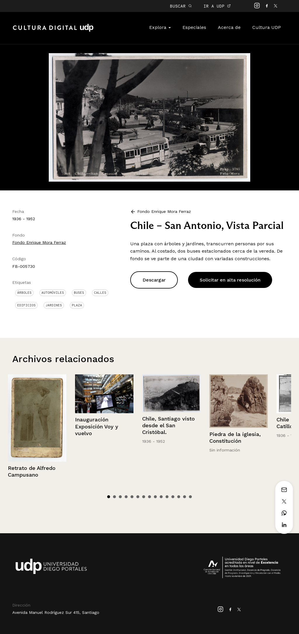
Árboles (24, 293)
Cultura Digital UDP (53, 31)
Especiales (194, 27)
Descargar (154, 280)
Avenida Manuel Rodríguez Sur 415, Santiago (55, 612)
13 (178, 496)
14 (184, 496)
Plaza (77, 305)
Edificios (26, 305)
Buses (79, 293)
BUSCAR (181, 6)
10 (161, 496)
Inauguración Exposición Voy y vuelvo (96, 426)
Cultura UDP (266, 27)
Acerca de (229, 27)
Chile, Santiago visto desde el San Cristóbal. (168, 425)
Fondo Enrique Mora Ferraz (39, 242)
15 (190, 496)
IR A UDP (217, 6)
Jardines (54, 305)
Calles (100, 293)
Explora (160, 27)
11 (167, 496)
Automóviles (52, 293)
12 (172, 496)
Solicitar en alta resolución (230, 280)
